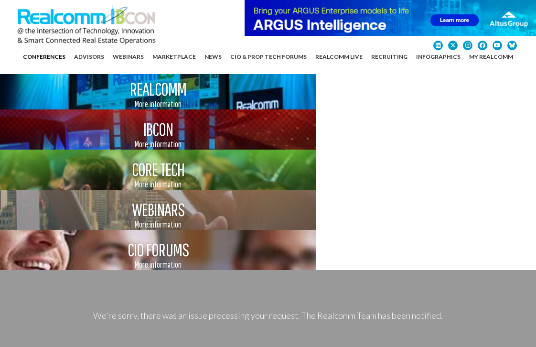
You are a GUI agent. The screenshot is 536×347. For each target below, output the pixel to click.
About (394, 228)
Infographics (438, 56)
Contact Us (439, 228)
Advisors (89, 56)
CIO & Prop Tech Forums (268, 56)
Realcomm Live (339, 56)
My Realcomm (491, 56)
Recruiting (389, 56)
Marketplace (174, 56)
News (213, 56)
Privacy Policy (164, 327)
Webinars (128, 56)
